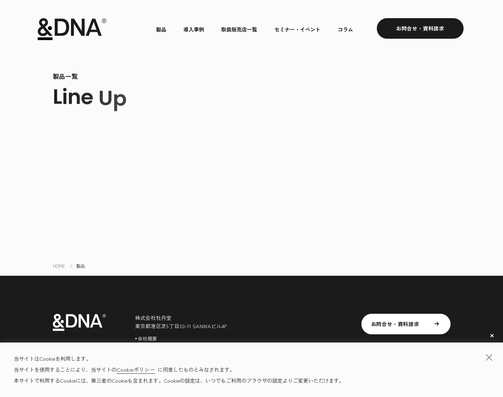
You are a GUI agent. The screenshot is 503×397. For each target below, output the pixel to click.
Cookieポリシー (136, 369)
